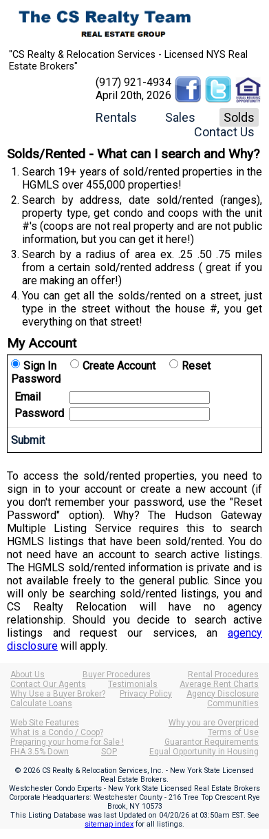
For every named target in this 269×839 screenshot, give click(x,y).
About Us (27, 674)
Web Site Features (44, 723)
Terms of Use (233, 732)
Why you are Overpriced (214, 723)
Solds (239, 117)
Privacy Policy (146, 694)
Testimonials (133, 684)
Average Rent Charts (219, 684)
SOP (109, 751)
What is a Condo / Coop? (56, 732)
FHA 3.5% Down (39, 751)
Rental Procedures (223, 674)
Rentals (116, 117)
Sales (180, 117)
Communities (233, 703)
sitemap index (109, 824)
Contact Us (224, 132)
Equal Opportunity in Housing (204, 751)
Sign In (39, 365)
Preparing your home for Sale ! (67, 742)
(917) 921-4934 (133, 82)
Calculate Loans (41, 703)
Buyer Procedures (117, 674)
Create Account (119, 365)
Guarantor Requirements (211, 742)
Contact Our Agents (48, 684)
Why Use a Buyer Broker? (57, 694)
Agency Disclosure (222, 694)
